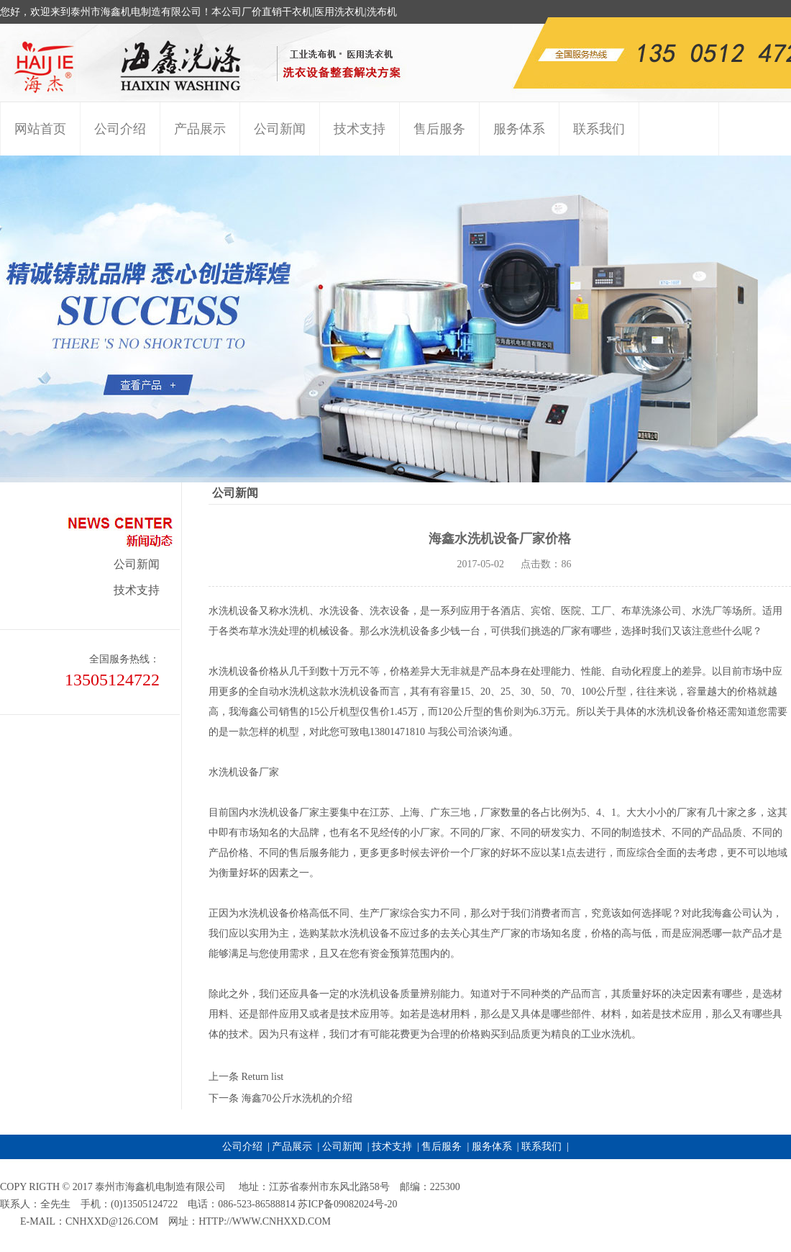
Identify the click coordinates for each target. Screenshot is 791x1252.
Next (776, 318)
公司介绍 (242, 1146)
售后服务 (441, 1146)
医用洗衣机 (339, 11)
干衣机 (297, 11)
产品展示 (292, 1146)
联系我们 (541, 1146)
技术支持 (137, 590)
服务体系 (492, 1146)
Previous (11, 318)
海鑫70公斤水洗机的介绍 (297, 1098)
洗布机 (382, 11)
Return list (263, 1076)
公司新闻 (137, 564)
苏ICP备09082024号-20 (347, 1204)
